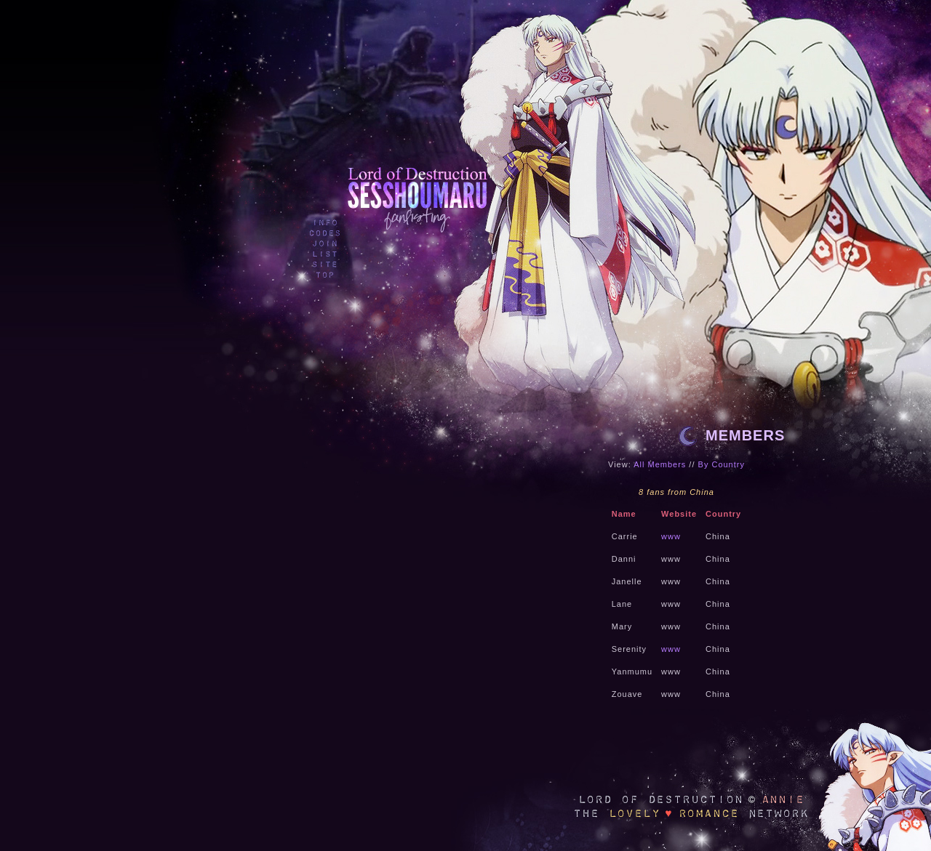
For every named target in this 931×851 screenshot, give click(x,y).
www (671, 536)
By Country (721, 464)
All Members (660, 464)
